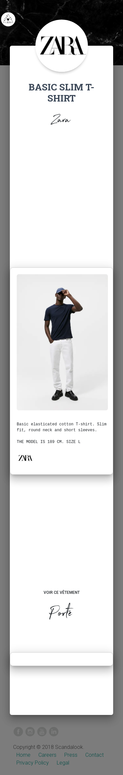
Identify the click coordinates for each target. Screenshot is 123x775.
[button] (25, 458)
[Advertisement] (61, 203)
